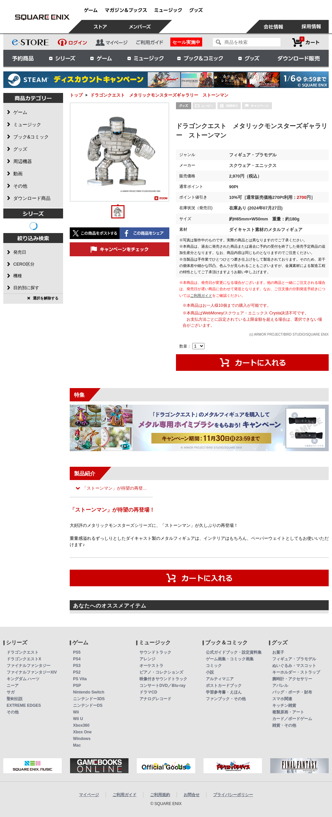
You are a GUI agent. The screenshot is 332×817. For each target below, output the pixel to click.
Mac (77, 745)
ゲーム (101, 58)
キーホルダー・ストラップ (296, 672)
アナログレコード (155, 698)
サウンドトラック (155, 652)
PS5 (77, 652)
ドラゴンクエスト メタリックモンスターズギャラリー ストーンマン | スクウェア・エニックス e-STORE (42, 17)
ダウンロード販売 (299, 58)
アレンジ (147, 659)
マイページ (89, 794)
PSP (77, 685)
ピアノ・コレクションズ (161, 672)
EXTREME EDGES (24, 705)
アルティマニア (220, 679)
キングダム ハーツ (23, 679)
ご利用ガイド (201, 295)
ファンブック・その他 (226, 698)
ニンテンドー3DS (89, 698)
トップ (76, 95)
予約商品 (22, 58)
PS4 (77, 659)
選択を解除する (45, 298)
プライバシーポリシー (233, 794)
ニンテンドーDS (88, 705)
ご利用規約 (160, 794)
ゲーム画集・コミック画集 (230, 659)
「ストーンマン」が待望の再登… (114, 488)
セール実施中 (186, 42)
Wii (76, 712)
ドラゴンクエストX (24, 659)
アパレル (280, 685)
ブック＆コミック (200, 58)
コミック (214, 665)
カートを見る (306, 42)
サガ (11, 692)
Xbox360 (81, 725)
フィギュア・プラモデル (294, 659)
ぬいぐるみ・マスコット (294, 665)
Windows (82, 738)
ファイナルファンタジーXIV (32, 672)
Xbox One (82, 732)
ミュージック (145, 58)
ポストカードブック (224, 685)
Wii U (78, 718)
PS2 (77, 672)
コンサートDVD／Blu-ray (162, 685)
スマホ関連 (282, 698)
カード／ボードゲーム (292, 718)
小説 (210, 672)
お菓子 (278, 652)
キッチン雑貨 (284, 705)
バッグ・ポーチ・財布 (292, 692)
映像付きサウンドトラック (163, 679)
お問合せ (192, 794)
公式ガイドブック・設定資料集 (234, 652)
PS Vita (80, 679)
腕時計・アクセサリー (292, 679)
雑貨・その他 (284, 725)
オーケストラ (151, 665)
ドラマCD (148, 692)
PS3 (77, 665)
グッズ (249, 58)
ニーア (13, 685)
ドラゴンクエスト (23, 652)
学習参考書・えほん (224, 692)
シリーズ (62, 58)
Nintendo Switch (88, 692)
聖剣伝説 (15, 698)
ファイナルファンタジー (28, 665)
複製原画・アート (288, 712)
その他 (13, 712)
